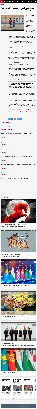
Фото (14, 4)
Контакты (3, 406)
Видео (10, 4)
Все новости (33, 182)
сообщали (25, 106)
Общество (8, 12)
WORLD (25, 1)
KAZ (13, 1)
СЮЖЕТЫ (17, 4)
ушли (27, 105)
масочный (16, 62)
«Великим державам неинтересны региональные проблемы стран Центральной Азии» (17, 383)
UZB (22, 1)
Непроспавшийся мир (27, 381)
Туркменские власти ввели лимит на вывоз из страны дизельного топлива (16, 173)
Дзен (11, 114)
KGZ (15, 1)
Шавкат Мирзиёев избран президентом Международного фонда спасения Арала (17, 128)
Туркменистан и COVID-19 (13, 12)
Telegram (33, 113)
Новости (2, 4)
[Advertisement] (18, 190)
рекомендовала (18, 93)
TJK (17, 1)
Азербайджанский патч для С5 (6, 381)
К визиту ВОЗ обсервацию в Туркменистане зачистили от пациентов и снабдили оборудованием (20, 87)
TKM (20, 1)
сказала (10, 47)
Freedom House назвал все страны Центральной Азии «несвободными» (15, 180)
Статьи (6, 4)
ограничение (22, 60)
